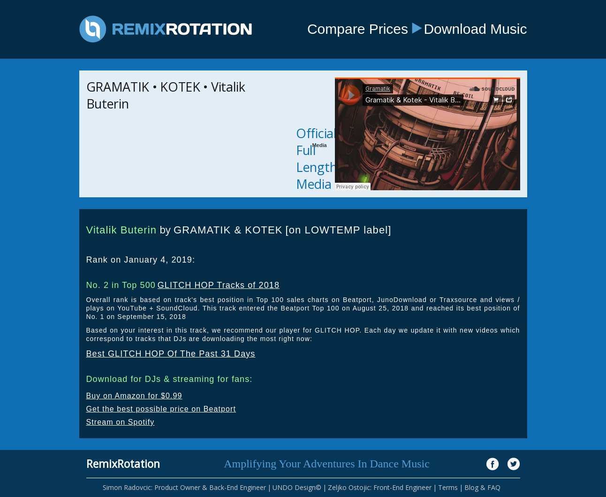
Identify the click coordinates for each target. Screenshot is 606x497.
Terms (448, 487)
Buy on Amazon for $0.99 (134, 396)
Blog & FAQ (482, 487)
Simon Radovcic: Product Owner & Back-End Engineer (184, 487)
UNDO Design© (297, 487)
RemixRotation (123, 463)
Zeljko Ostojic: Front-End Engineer (380, 487)
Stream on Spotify (120, 422)
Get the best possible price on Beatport (161, 409)
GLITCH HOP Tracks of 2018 (219, 285)
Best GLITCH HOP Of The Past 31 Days (171, 353)
